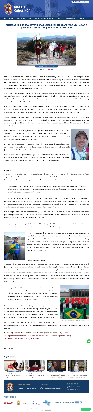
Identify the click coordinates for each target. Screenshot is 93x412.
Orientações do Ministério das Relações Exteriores (23, 339)
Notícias (60, 19)
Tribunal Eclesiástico (47, 19)
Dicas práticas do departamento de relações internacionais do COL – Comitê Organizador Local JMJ (39, 336)
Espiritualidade (70, 19)
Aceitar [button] (86, 409)
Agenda (37, 19)
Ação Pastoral (21, 19)
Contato (81, 19)
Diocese (11, 19)
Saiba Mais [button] (48, 410)
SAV (30, 19)
